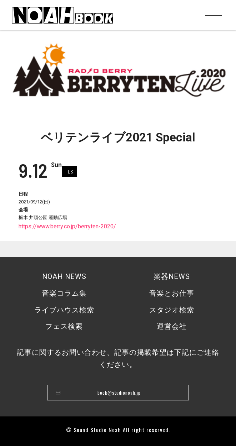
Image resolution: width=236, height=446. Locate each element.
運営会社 (172, 326)
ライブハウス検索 (64, 310)
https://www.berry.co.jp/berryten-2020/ (67, 226)
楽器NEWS (172, 277)
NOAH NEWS (64, 277)
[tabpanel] (118, 72)
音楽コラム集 (64, 293)
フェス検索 (64, 326)
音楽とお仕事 (171, 293)
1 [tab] (116, 104)
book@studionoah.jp (119, 392)
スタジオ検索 (171, 310)
